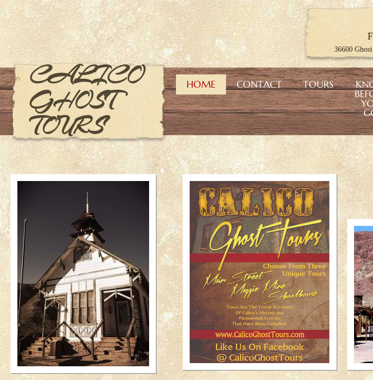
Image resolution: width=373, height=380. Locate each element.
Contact (259, 84)
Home (200, 84)
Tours (318, 84)
